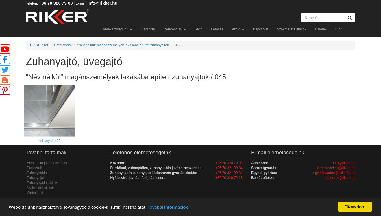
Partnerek (34, 168)
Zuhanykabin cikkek (42, 183)
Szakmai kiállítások (291, 29)
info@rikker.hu (102, 3)
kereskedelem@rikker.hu (336, 168)
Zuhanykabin (37, 173)
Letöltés (217, 29)
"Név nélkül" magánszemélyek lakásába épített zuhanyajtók (123, 45)
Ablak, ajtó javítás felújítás (47, 163)
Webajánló (35, 193)
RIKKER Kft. (39, 45)
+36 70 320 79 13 (229, 178)
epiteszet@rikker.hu (340, 178)
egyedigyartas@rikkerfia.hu (334, 173)
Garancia (148, 29)
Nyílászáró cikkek (40, 188)
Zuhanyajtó (35, 178)
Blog (338, 29)
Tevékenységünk (117, 29)
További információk (168, 207)
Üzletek (321, 29)
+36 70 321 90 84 (229, 168)
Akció (238, 29)
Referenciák (175, 29)
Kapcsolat (260, 29)
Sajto (198, 29)
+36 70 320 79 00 (56, 3)
